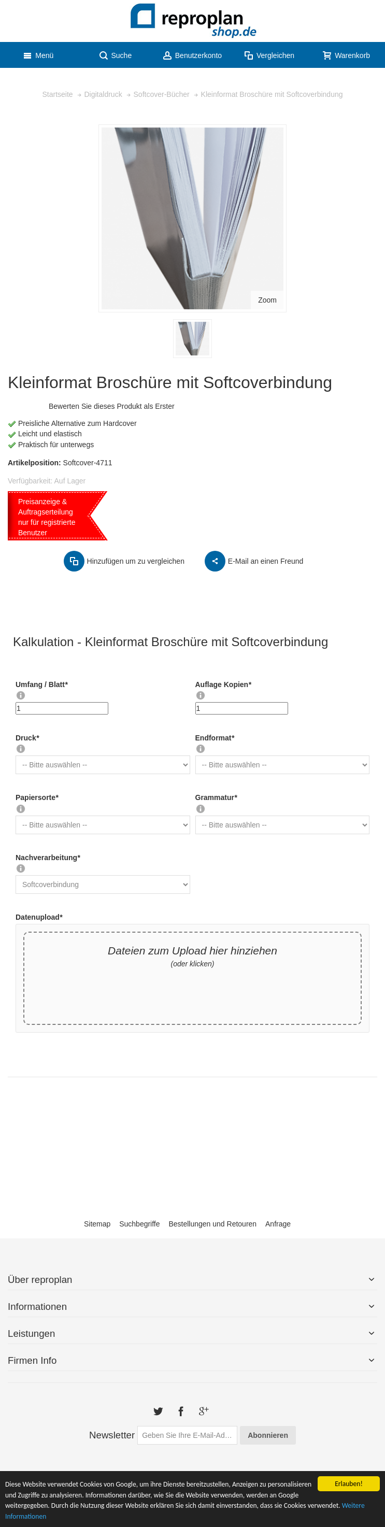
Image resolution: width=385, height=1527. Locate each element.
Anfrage (278, 1224)
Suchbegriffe (139, 1224)
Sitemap (97, 1224)
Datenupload (39, 917)
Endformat (214, 738)
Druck (27, 738)
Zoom (267, 300)
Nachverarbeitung (48, 857)
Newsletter (112, 1435)
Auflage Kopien (223, 684)
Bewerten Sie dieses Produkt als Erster (112, 406)
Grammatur (216, 797)
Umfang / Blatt (41, 684)
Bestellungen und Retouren (212, 1224)
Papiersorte (37, 797)
